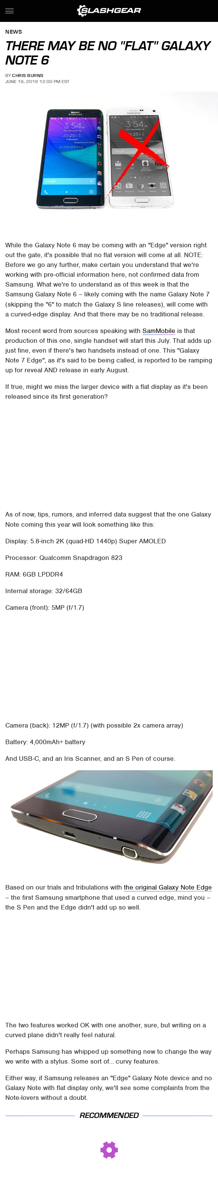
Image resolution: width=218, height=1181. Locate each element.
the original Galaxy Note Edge (168, 887)
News (13, 32)
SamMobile (158, 331)
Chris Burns (27, 75)
